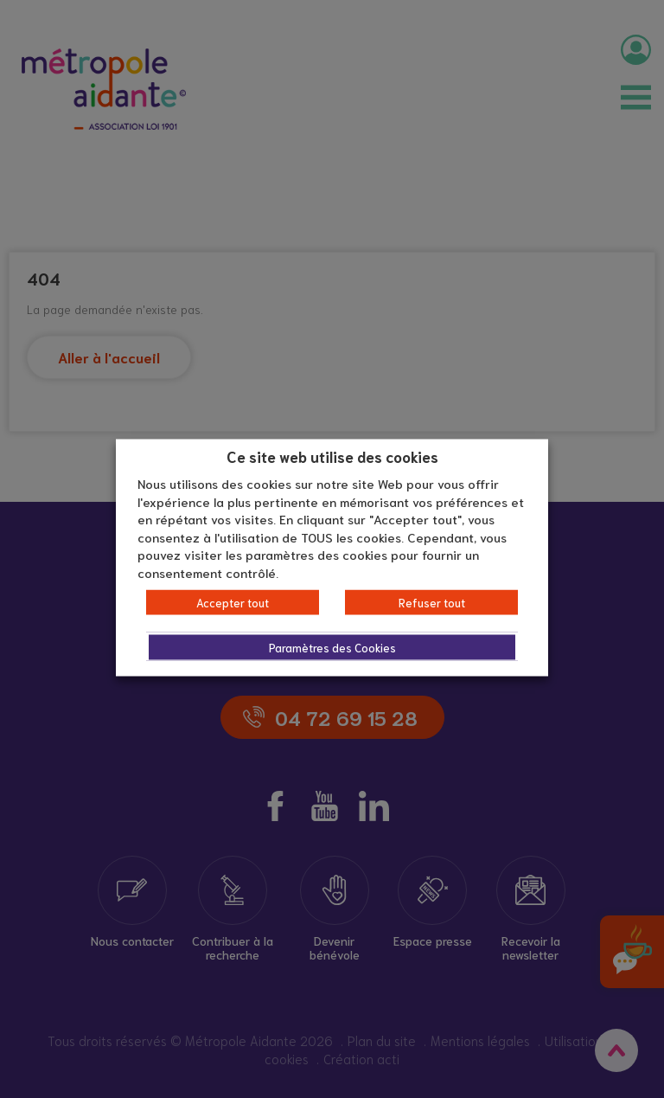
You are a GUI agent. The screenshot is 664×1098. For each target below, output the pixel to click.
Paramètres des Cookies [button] (332, 647)
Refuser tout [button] (432, 602)
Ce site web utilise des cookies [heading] (332, 455)
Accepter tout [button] (232, 602)
